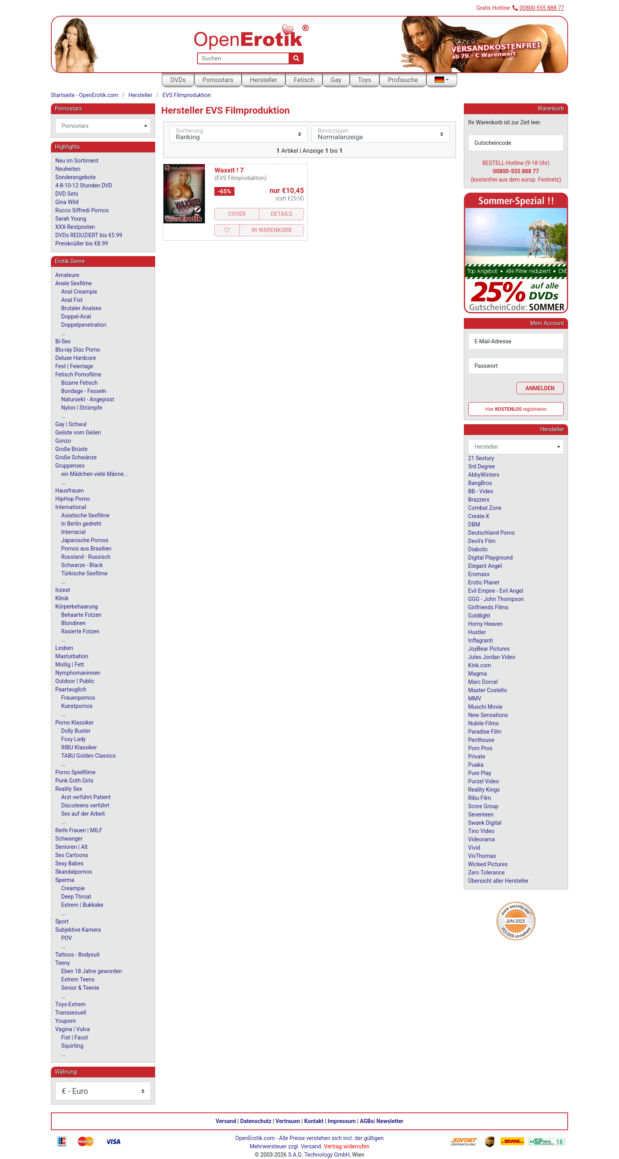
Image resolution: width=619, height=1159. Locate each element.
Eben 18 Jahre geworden (91, 971)
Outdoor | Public (74, 681)
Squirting (72, 1046)
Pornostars (218, 80)
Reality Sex (68, 789)
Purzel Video (483, 781)
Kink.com (479, 665)
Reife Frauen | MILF (78, 830)
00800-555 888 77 (542, 8)
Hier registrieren (516, 409)
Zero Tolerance (486, 872)
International (70, 507)
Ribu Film (479, 798)
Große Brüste (71, 449)
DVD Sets (66, 194)
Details (282, 214)
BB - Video (480, 491)
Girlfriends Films (488, 607)
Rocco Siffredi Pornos (82, 210)
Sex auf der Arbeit (83, 814)
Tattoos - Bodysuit (77, 954)
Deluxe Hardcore (75, 358)
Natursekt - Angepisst (87, 399)
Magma (477, 673)
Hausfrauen (69, 490)
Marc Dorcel (483, 682)
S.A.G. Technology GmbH (319, 1155)
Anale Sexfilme (73, 283)
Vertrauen (288, 1121)
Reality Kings (484, 789)
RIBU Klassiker (79, 747)
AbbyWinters (483, 475)
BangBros (480, 483)
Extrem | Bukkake (82, 905)
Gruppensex (69, 465)
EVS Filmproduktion (187, 95)
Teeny (62, 963)
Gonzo (63, 441)
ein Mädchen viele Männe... (94, 474)
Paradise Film (485, 731)
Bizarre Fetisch (79, 383)
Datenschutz (256, 1121)
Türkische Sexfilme (84, 573)
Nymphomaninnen (77, 673)
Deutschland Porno (491, 533)
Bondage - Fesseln (83, 391)
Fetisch (304, 80)
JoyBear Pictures (489, 649)
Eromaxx (479, 574)
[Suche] (296, 58)
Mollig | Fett (69, 664)
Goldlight (479, 615)
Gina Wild (67, 202)
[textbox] (103, 126)
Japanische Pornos (85, 540)
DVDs (178, 80)
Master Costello (487, 690)
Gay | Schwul (70, 424)
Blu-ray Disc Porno (77, 349)
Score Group (483, 806)
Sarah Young (70, 218)
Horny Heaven (485, 624)
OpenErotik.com (255, 1138)
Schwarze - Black (82, 565)
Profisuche (403, 80)
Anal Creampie (79, 291)
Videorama (481, 839)
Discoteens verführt (85, 805)
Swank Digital (484, 823)
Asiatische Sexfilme (85, 515)
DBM (474, 524)
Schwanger (69, 838)
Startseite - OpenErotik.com (84, 95)
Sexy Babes (69, 863)
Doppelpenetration (84, 325)
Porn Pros (480, 748)
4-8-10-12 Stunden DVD (83, 185)
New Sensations (488, 715)
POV (66, 938)
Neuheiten (67, 169)
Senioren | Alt (71, 847)
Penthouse (481, 740)
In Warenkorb (271, 230)
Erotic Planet (483, 582)
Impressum (342, 1121)
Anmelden (540, 388)
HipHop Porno (72, 499)
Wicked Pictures (488, 864)
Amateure (67, 275)
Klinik (62, 598)
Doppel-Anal (76, 316)
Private (476, 756)
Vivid (474, 847)
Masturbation (71, 656)
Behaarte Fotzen (81, 615)
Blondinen (73, 623)
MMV (474, 698)
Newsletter (390, 1121)
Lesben (64, 648)
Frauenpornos (78, 698)
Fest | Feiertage (74, 366)
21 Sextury (481, 458)
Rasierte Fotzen (80, 631)
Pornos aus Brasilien (86, 548)
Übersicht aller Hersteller (498, 881)
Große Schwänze (76, 457)
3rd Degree (481, 466)
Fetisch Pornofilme (78, 374)
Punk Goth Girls (74, 780)
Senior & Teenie (80, 988)
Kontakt (314, 1121)
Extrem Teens (77, 979)
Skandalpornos (73, 872)
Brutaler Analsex (81, 308)
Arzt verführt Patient (86, 797)
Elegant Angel (485, 566)
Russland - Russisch (86, 557)
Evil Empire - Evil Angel (495, 591)
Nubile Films (483, 723)
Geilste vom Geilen (78, 432)
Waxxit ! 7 (229, 170)
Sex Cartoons (71, 855)
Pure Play (479, 773)
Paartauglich (70, 689)
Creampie (73, 888)
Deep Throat (76, 896)
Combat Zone (484, 508)
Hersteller (263, 80)
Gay (336, 80)
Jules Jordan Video (492, 657)
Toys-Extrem (70, 1004)
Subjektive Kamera (78, 930)
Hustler (477, 632)
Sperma (64, 880)
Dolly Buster (76, 731)
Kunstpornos (76, 706)
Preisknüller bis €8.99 (81, 243)
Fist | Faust (74, 1037)
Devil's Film (482, 541)
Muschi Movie (485, 707)
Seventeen (481, 814)
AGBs (367, 1121)
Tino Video (481, 831)
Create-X (478, 516)
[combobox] (103, 125)
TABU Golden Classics (88, 756)
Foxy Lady (73, 739)
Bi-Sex (63, 341)
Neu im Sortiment (76, 160)
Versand (226, 1121)
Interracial (73, 532)
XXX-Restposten (75, 227)
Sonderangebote (75, 177)
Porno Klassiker (74, 722)
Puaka (476, 765)
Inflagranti (480, 640)
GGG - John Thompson (496, 599)
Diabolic (478, 549)
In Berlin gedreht (81, 524)
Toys (364, 80)
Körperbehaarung (76, 606)
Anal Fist (72, 300)
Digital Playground (490, 557)
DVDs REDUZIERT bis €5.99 (88, 235)
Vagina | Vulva (72, 1029)
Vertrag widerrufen (346, 1146)
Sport (62, 921)
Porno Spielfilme (75, 772)
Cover (237, 214)
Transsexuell (70, 1012)
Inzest (62, 590)
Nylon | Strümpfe (81, 407)
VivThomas (482, 856)
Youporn (65, 1021)
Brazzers (479, 499)
